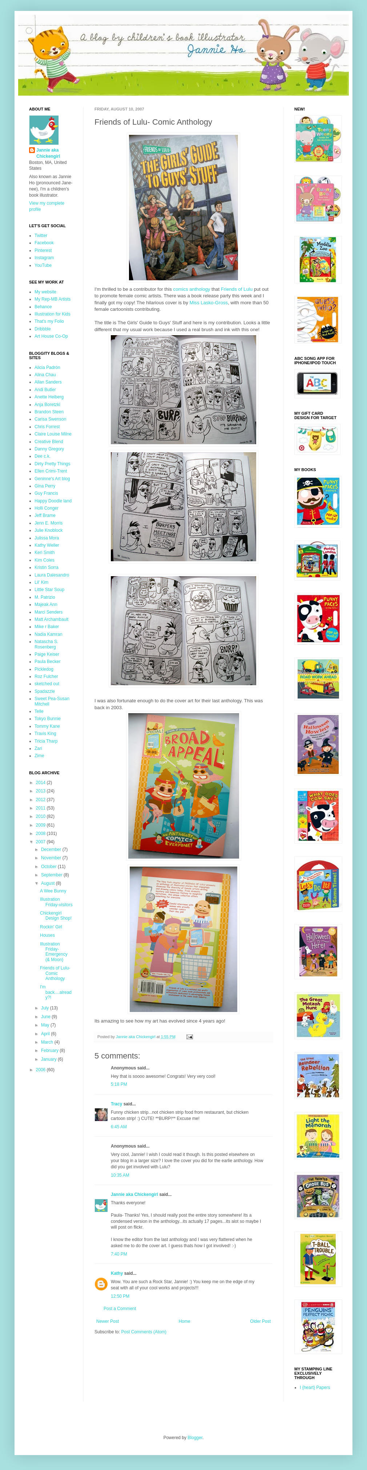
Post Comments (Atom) (143, 1331)
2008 (41, 833)
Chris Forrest (47, 426)
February (50, 1050)
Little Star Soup (49, 589)
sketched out (47, 683)
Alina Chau (45, 374)
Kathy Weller (47, 545)
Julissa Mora (47, 538)
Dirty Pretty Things (52, 463)
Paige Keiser (47, 654)
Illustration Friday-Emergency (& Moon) (54, 951)
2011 (41, 808)
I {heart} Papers (315, 1387)
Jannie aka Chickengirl (134, 1194)
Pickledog (44, 669)
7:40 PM (119, 1254)
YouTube (43, 265)
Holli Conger (47, 508)
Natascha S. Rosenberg (46, 644)
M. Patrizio (45, 597)
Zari (38, 748)
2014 (41, 782)
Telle (39, 711)
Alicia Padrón (47, 367)
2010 (41, 816)
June (46, 1016)
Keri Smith (45, 552)
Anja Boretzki (47, 404)
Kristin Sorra (47, 567)
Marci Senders (48, 612)
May (46, 1025)
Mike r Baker (47, 626)
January (49, 1059)
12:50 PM (120, 1296)
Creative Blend (49, 441)
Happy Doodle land (53, 500)
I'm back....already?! (56, 992)
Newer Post (107, 1321)
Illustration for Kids (52, 314)
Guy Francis (46, 493)
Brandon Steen (49, 411)
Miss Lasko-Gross (208, 302)
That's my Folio (49, 321)
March (48, 1042)
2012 (41, 799)
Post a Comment (120, 1308)
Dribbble (43, 329)
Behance (43, 306)
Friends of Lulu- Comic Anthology (55, 973)
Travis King (45, 733)
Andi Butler (45, 389)
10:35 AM (120, 1175)
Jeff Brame (45, 515)
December (51, 849)
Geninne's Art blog (52, 478)
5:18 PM (119, 1084)
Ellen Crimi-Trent (51, 471)
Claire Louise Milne (53, 434)
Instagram (44, 257)
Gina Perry (45, 486)
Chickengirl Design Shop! (56, 916)
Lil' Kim (41, 582)
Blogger (194, 1437)
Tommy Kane (47, 726)
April (46, 1033)
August (48, 883)
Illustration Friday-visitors (56, 902)
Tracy (116, 1103)
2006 (41, 1069)
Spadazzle (45, 691)
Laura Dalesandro (52, 575)
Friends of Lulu (237, 289)
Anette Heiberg (49, 396)
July (45, 1008)
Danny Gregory (49, 448)
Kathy (117, 1273)
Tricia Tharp (46, 741)
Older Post (260, 1321)
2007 (41, 841)
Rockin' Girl (51, 926)
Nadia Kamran (48, 634)
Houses (47, 935)
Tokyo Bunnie (48, 718)
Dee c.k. (43, 456)
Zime (39, 755)
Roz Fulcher (46, 676)
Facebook (44, 242)
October (49, 866)
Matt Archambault (51, 619)
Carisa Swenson (50, 419)
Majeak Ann (46, 604)
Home (184, 1321)
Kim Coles (45, 560)
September (52, 874)
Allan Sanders (48, 382)
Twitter (41, 235)
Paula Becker (47, 661)
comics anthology (191, 289)
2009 (41, 825)
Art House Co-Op (51, 336)
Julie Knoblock (48, 530)
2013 (41, 791)
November (51, 857)
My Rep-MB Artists (52, 299)
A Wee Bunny (53, 890)
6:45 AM (119, 1126)
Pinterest (43, 250)
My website (45, 291)
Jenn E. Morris (48, 523)
